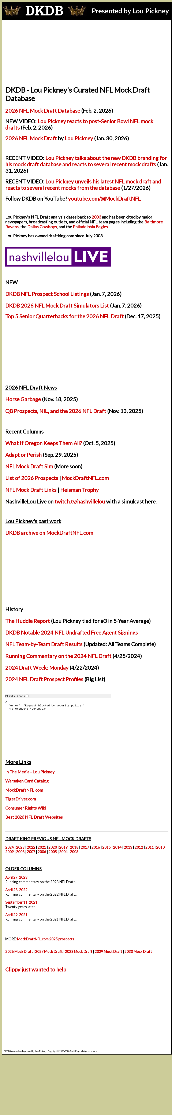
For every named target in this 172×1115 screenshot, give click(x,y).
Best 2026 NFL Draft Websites (34, 817)
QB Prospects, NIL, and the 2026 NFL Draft (55, 411)
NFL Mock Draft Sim (29, 466)
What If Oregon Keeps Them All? (43, 443)
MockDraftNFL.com (85, 478)
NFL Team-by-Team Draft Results (43, 644)
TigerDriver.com (20, 798)
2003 (96, 217)
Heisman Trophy (79, 490)
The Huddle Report (27, 621)
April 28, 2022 (16, 890)
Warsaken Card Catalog (27, 780)
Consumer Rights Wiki (25, 808)
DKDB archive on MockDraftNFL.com (49, 532)
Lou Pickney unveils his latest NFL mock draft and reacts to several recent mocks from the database (83, 184)
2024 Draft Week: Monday (36, 667)
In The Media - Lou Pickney (30, 771)
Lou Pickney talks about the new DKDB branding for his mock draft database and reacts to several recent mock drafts (86, 161)
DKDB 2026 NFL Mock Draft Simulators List (57, 305)
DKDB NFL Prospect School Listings (47, 294)
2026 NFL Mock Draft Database (42, 110)
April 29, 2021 (16, 915)
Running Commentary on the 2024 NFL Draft (58, 656)
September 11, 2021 (21, 902)
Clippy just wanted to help (35, 969)
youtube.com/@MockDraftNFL (104, 198)
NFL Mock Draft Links (30, 490)
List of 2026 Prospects (31, 478)
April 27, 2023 (16, 877)
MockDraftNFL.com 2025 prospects (45, 939)
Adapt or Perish (23, 454)
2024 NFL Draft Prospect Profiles (44, 679)
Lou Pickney (79, 138)
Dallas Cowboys (42, 226)
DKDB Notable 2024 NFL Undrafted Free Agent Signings (71, 632)
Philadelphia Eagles (90, 226)
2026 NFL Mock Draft (31, 138)
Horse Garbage (23, 399)
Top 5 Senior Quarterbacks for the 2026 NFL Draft (64, 316)
